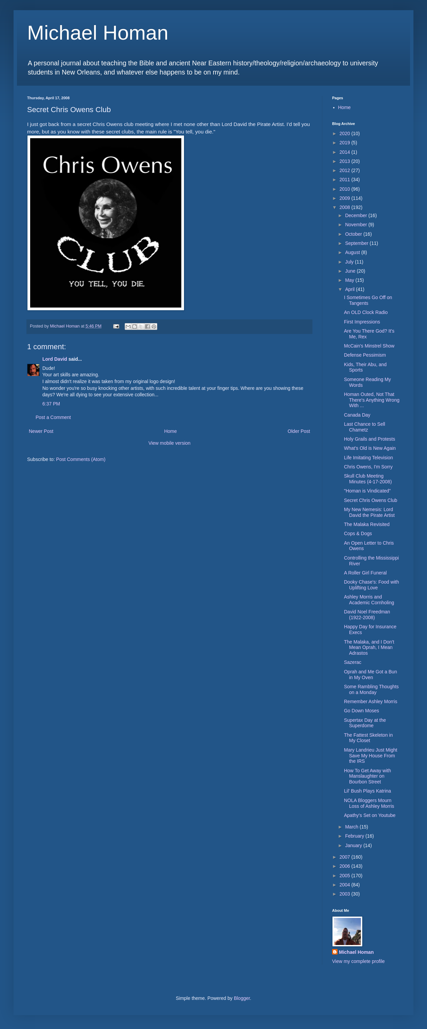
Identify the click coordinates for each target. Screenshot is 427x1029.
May (350, 280)
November (356, 224)
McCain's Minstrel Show (369, 346)
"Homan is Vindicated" (367, 490)
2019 (345, 142)
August (353, 252)
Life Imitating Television (368, 457)
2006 (345, 866)
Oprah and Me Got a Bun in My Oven (370, 674)
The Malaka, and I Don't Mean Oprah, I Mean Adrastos (369, 647)
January (354, 845)
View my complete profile (358, 961)
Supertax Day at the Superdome (365, 723)
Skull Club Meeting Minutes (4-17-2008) (368, 478)
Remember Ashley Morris (370, 701)
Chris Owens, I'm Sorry (368, 466)
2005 (345, 875)
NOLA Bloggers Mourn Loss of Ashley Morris (369, 803)
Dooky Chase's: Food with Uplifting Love (371, 584)
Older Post (299, 431)
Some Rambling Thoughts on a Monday (371, 689)
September (357, 243)
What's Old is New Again (370, 448)
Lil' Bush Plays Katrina (367, 791)
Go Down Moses (361, 710)
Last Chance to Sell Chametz (364, 427)
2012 (345, 170)
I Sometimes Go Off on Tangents (368, 300)
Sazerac (352, 662)
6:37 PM (51, 403)
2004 (345, 884)
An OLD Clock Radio (366, 312)
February (355, 836)
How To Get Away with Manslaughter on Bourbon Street (367, 776)
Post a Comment (53, 417)
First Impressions (362, 321)
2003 (345, 894)
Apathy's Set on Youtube (369, 815)
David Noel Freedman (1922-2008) (367, 614)
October (354, 234)
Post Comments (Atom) (80, 459)
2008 (345, 207)
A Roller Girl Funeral (365, 572)
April (350, 289)
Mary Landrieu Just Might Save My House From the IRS (370, 755)
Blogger (242, 998)
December (356, 215)
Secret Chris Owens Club (370, 500)
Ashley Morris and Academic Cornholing (369, 599)
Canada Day (357, 415)
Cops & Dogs (358, 533)
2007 (345, 857)
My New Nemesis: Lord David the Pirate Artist (369, 512)
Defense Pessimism (365, 355)
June (351, 271)
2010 (345, 189)
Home (170, 431)
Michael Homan (97, 32)
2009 (345, 198)
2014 (345, 152)
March (352, 826)
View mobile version (169, 443)
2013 (345, 161)
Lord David (54, 359)
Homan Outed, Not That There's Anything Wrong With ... (372, 400)
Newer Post (41, 431)
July (350, 262)
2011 (345, 179)
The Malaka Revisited (367, 524)
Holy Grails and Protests (369, 439)
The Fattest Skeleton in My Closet (368, 737)
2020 (345, 133)
